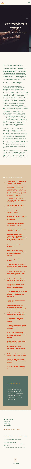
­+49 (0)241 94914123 (10, 436)
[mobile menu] (28, 2)
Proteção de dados (14, 429)
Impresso (6, 429)
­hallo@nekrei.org (22, 436)
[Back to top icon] (15, 460)
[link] (15, 191)
